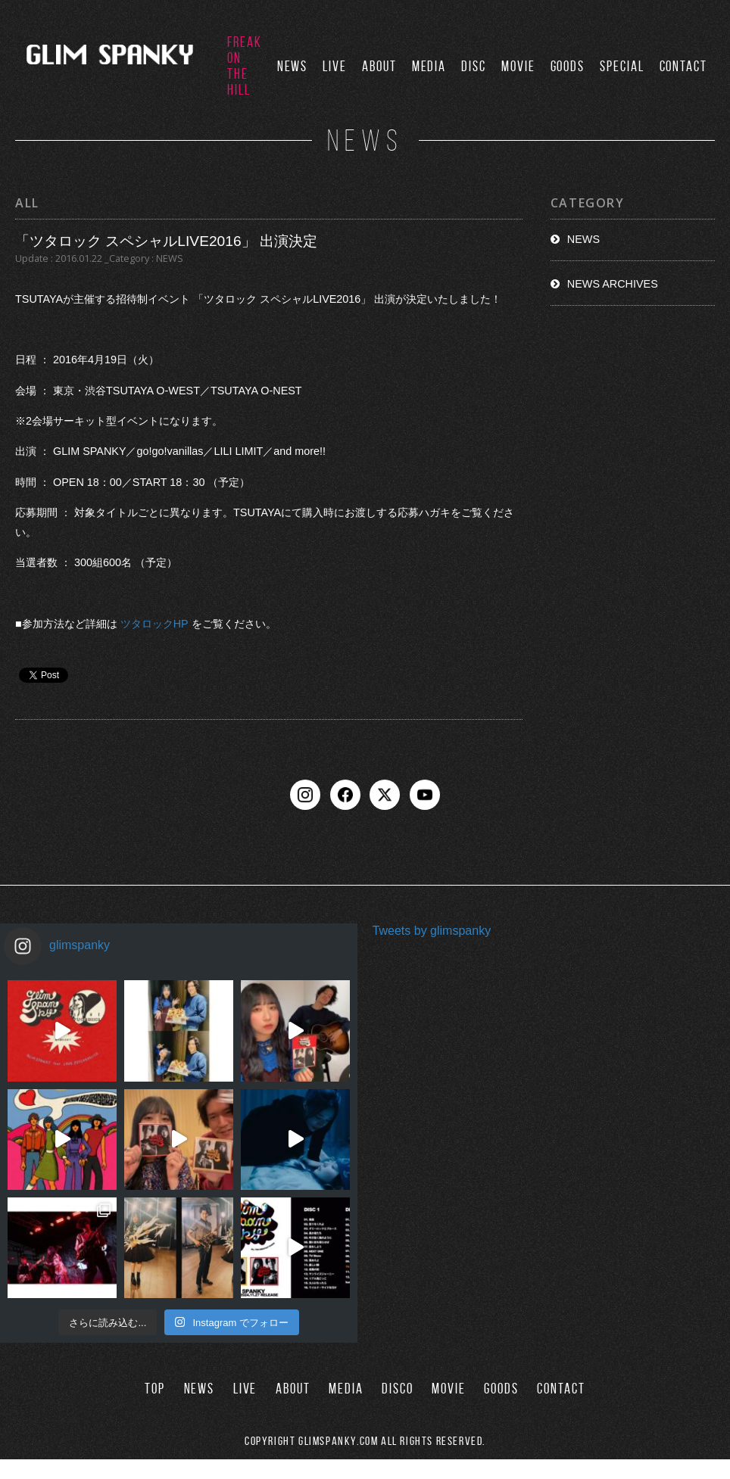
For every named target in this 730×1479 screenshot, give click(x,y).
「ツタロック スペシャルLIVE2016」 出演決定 (166, 241)
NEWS (292, 66)
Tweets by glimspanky (432, 930)
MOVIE (518, 66)
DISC (473, 66)
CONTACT (683, 66)
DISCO (397, 1388)
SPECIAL (622, 66)
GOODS (568, 66)
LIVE (335, 66)
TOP (155, 1388)
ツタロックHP (154, 624)
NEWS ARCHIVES (612, 284)
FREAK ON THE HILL (244, 66)
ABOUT (379, 66)
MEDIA (429, 66)
